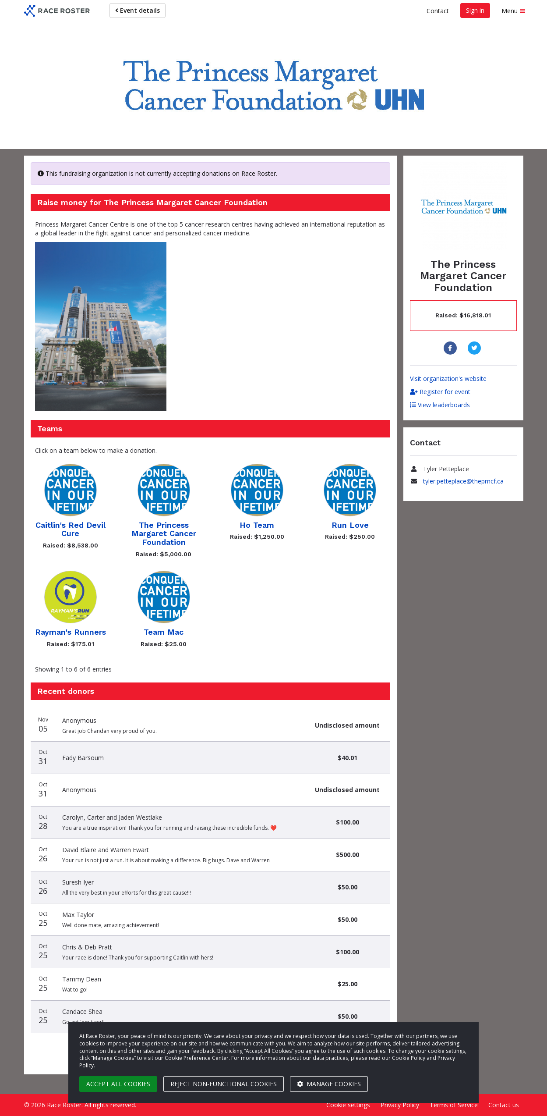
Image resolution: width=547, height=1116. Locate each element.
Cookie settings (348, 1105)
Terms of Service (454, 1105)
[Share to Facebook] (451, 348)
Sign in (475, 10)
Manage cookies (329, 1084)
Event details (137, 10)
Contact (438, 11)
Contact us (503, 1105)
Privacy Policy (400, 1105)
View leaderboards (440, 405)
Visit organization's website (448, 378)
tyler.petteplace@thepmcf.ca (463, 481)
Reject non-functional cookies (223, 1084)
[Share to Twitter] (475, 348)
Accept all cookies (118, 1084)
